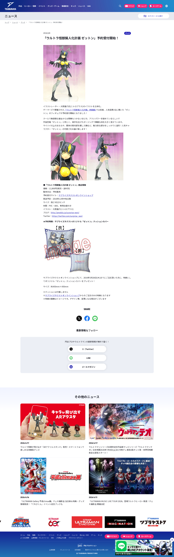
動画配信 (65, 6)
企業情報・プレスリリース (40, 538)
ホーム (22, 535)
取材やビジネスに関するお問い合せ (96, 550)
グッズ (23, 22)
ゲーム (93, 535)
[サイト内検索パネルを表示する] (120, 6)
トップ (7, 22)
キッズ (73, 6)
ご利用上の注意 (61, 538)
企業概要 (52, 550)
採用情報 (77, 550)
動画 (33, 535)
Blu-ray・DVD (84, 535)
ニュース (81, 6)
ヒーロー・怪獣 (30, 6)
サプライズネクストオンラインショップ (76, 195)
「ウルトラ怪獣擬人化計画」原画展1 (80, 109)
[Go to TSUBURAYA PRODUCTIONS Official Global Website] (166, 6)
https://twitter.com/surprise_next (67, 216)
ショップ (66, 535)
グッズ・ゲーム (53, 6)
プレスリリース (65, 550)
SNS (89, 6)
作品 (20, 6)
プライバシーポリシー (76, 538)
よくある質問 (24, 538)
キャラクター (42, 535)
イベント (41, 6)
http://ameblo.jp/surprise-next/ (65, 212)
